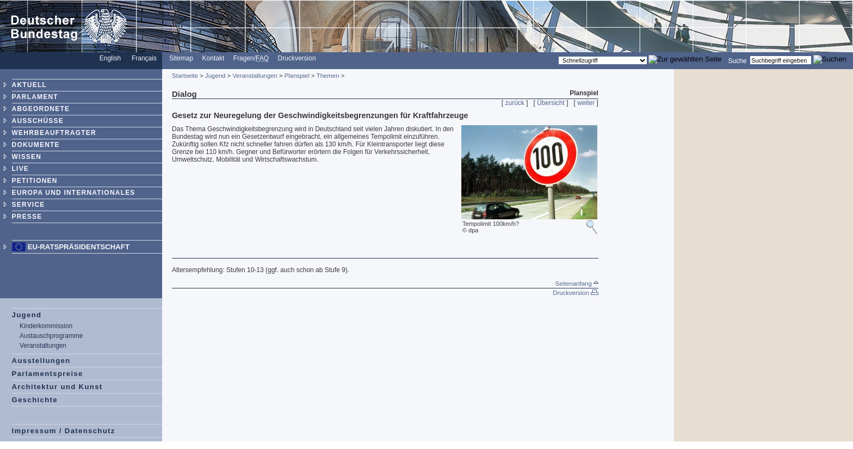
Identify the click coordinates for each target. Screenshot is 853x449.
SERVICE (28, 204)
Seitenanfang (576, 283)
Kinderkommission (46, 326)
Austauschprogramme (51, 336)
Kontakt (213, 58)
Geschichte (35, 400)
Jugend (27, 315)
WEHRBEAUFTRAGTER (54, 133)
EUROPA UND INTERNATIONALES (73, 192)
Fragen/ (251, 58)
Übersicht (551, 103)
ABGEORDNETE (41, 109)
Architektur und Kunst (57, 387)
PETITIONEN (35, 180)
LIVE (20, 169)
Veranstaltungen (43, 345)
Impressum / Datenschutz (63, 431)
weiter (586, 103)
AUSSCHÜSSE (38, 121)
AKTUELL (29, 85)
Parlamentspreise (47, 374)
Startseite (185, 75)
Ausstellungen (41, 360)
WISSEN (27, 157)
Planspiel (297, 75)
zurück (514, 103)
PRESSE (27, 216)
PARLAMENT (35, 97)
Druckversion (297, 58)
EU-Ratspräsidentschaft (78, 247)
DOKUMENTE (36, 145)
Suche (737, 60)
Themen (328, 75)
